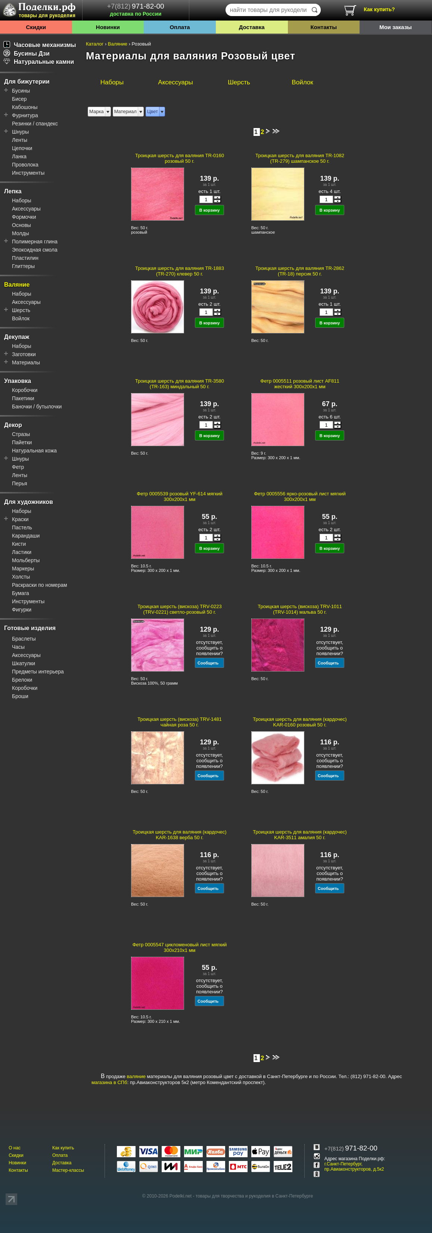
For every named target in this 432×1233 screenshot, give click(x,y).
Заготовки (24, 354)
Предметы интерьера (38, 672)
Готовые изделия (30, 628)
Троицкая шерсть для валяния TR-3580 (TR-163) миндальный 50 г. (179, 383)
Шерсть (21, 310)
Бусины (21, 91)
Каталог (94, 44)
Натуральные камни (38, 62)
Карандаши (26, 536)
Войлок (20, 318)
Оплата (180, 27)
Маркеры (23, 569)
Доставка (252, 27)
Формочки (24, 217)
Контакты (323, 27)
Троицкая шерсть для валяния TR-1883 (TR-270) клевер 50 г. (179, 271)
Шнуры (20, 132)
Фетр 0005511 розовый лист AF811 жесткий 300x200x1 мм (299, 383)
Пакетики (23, 398)
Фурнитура (25, 115)
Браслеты (24, 639)
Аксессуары (26, 209)
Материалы (26, 362)
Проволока (25, 165)
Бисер (19, 99)
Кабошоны (25, 107)
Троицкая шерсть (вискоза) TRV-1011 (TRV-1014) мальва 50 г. (300, 609)
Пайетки (22, 442)
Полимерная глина (35, 242)
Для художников (28, 502)
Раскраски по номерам (39, 585)
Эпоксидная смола (35, 250)
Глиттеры (23, 266)
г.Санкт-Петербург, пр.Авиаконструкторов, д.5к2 (354, 1166)
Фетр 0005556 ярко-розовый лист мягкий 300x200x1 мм (300, 496)
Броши (20, 696)
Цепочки (22, 148)
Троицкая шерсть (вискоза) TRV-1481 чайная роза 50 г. (179, 722)
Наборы (21, 200)
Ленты (19, 140)
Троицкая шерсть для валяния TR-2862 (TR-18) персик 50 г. (299, 271)
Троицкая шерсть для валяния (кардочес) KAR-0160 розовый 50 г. (299, 722)
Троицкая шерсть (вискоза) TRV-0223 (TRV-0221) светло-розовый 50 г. (179, 609)
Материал (125, 111)
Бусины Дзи (26, 53)
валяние (136, 1076)
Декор (13, 425)
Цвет (152, 111)
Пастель (22, 527)
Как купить (63, 1148)
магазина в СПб (109, 1082)
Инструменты (28, 173)
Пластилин (25, 258)
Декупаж (16, 337)
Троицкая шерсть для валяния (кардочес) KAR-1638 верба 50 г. (179, 834)
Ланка (19, 156)
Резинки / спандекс (35, 124)
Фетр (18, 467)
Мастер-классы (68, 1170)
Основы (21, 225)
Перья (19, 483)
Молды (20, 233)
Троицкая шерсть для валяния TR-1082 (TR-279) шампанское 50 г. (299, 158)
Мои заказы (395, 27)
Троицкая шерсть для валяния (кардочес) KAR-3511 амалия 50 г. (299, 834)
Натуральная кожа (34, 451)
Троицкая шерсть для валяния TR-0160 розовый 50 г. (179, 158)
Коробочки (24, 390)
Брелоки (22, 680)
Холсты (21, 577)
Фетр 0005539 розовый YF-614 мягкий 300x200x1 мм (179, 496)
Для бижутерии (27, 81)
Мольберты (26, 560)
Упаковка (17, 381)
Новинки (108, 27)
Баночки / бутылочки (37, 407)
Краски (20, 519)
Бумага (20, 593)
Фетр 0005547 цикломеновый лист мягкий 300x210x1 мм (180, 947)
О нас (15, 1148)
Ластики (21, 552)
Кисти (19, 544)
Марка (96, 111)
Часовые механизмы (39, 45)
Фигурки (21, 610)
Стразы (21, 434)
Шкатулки (23, 663)
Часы (18, 647)
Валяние (16, 284)
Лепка (13, 191)
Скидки (36, 27)
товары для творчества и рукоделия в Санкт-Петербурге (254, 1196)
